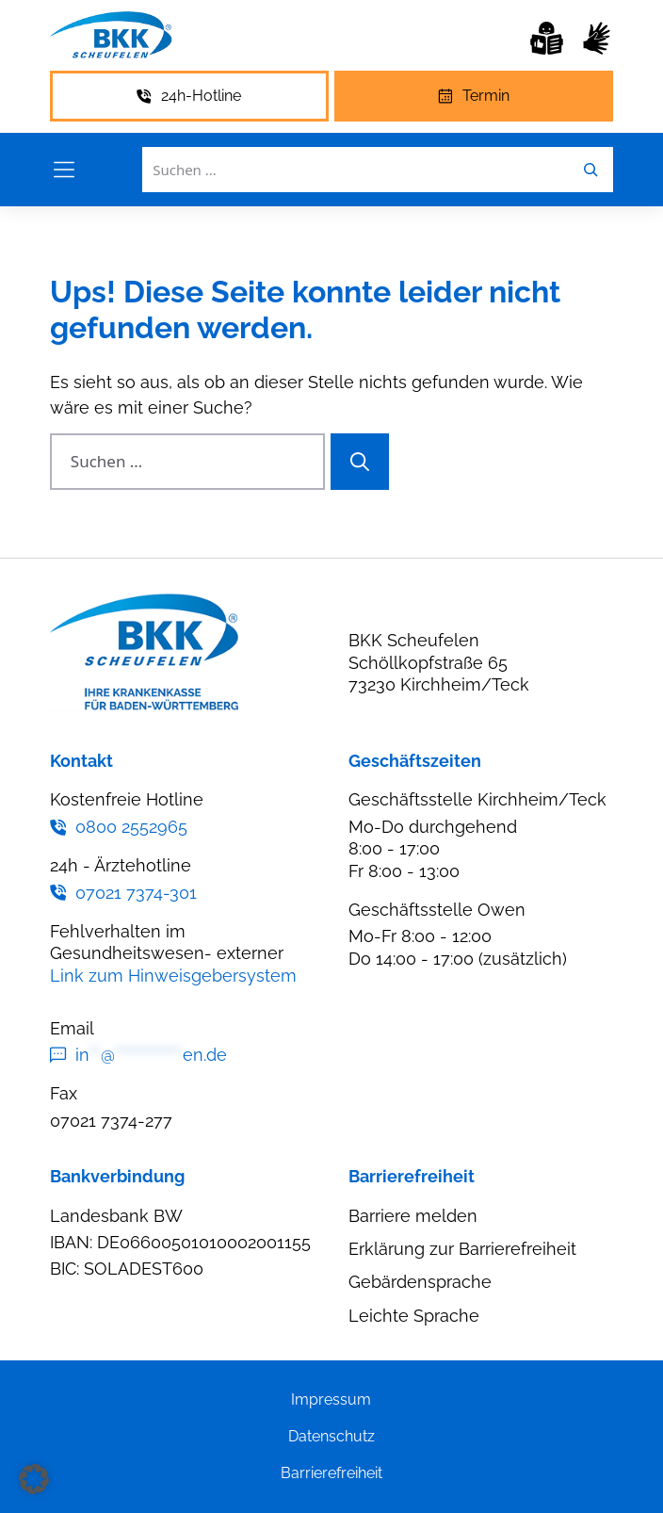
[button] (34, 1479)
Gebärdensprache (420, 1282)
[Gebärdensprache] (596, 38)
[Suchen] (360, 461)
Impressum (331, 1399)
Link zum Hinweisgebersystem (173, 975)
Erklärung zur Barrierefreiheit (462, 1249)
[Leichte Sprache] (547, 38)
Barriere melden (412, 1216)
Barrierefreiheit (331, 1473)
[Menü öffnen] (64, 169)
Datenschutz (331, 1436)
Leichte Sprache (413, 1316)
